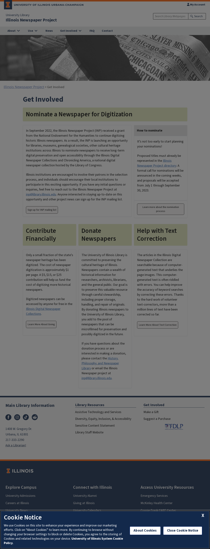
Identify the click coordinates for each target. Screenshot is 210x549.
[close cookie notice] (203, 515)
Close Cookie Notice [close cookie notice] (182, 530)
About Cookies (145, 530)
